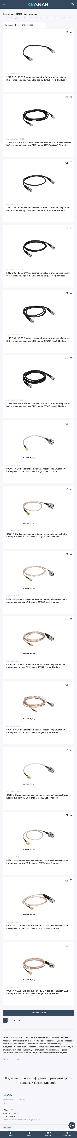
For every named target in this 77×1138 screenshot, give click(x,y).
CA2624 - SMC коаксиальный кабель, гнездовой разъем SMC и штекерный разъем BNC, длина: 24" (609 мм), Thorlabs (36, 600)
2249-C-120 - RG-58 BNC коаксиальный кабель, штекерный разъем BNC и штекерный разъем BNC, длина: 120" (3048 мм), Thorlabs (38, 143)
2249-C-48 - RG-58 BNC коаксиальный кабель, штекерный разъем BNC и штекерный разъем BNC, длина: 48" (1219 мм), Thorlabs (38, 339)
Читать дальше (11, 1059)
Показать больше (38, 1013)
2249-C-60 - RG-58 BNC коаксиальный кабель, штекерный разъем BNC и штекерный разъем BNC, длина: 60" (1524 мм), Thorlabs (38, 405)
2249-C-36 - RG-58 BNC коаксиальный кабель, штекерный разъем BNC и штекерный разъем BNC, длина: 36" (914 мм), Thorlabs (38, 274)
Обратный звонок (10, 1116)
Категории (10, 25)
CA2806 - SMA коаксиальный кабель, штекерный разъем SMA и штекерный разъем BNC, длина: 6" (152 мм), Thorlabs (37, 796)
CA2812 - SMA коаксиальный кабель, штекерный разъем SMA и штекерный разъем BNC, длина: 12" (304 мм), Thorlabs (37, 861)
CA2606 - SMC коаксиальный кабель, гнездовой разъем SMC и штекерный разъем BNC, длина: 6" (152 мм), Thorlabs (36, 470)
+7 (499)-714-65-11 (11, 1114)
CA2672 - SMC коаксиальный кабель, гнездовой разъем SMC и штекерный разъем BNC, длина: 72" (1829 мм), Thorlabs (36, 731)
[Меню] (4, 4)
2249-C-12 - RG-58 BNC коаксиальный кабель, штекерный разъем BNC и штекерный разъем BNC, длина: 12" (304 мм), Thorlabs (38, 78)
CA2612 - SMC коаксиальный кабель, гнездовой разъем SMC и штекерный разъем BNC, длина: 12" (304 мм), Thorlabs (36, 535)
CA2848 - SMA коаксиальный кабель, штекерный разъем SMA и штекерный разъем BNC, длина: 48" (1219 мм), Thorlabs (37, 992)
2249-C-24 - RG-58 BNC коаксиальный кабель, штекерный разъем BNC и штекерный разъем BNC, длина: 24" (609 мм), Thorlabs (38, 209)
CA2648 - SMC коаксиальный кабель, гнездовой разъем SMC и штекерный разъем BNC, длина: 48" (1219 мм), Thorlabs (36, 666)
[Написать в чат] (71, 1125)
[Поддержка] (72, 4)
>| (19, 1020)
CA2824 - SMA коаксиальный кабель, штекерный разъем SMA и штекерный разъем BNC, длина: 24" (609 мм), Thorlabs (37, 927)
